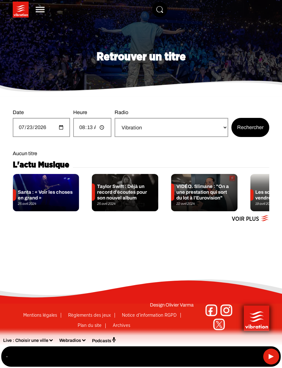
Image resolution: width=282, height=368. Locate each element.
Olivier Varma (180, 304)
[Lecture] (271, 356)
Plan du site (90, 325)
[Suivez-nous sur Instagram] (226, 310)
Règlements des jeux (89, 315)
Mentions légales (40, 315)
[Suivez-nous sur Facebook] (211, 310)
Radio (121, 112)
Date (18, 112)
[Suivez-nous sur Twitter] (219, 324)
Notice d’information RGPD (149, 315)
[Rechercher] (159, 9)
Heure (80, 112)
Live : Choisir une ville (25, 340)
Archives (121, 325)
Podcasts (104, 340)
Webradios (70, 340)
